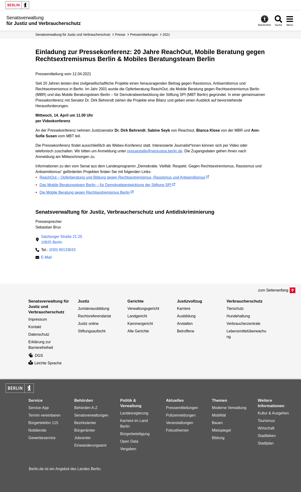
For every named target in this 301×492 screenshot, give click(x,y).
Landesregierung (134, 413)
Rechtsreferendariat (94, 316)
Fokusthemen (177, 430)
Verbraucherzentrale (243, 324)
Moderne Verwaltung (229, 408)
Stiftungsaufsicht (91, 331)
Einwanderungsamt (90, 445)
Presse (120, 34)
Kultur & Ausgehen (273, 413)
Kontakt (34, 327)
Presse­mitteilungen (144, 34)
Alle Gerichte (138, 331)
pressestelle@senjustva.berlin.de (154, 151)
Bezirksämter (85, 423)
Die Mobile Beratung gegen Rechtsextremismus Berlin (85, 192)
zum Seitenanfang (273, 290)
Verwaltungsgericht (143, 309)
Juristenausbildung (93, 309)
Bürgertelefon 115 (43, 423)
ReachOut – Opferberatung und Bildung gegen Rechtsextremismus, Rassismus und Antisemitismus (122, 177)
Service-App (38, 408)
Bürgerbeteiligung (135, 434)
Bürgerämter (84, 430)
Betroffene (185, 331)
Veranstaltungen (179, 423)
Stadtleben (267, 436)
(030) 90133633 (62, 250)
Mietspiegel (221, 430)
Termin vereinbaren (44, 415)
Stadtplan (266, 443)
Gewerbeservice (42, 438)
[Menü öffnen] (289, 20)
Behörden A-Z (85, 408)
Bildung (218, 438)
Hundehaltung (238, 316)
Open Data (129, 441)
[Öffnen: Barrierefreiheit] (264, 20)
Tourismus (266, 421)
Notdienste (37, 430)
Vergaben (128, 449)
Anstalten (185, 324)
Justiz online (88, 324)
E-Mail (46, 257)
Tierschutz (235, 309)
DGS (35, 356)
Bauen (217, 423)
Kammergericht (140, 324)
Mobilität (219, 415)
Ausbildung (186, 316)
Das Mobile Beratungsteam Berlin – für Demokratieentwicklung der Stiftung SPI (105, 185)
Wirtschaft (266, 428)
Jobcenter (82, 438)
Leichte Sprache (45, 363)
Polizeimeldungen (181, 415)
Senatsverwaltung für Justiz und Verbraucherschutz (72, 34)
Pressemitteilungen (182, 408)
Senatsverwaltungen (91, 415)
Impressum (37, 319)
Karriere (183, 309)
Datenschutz (38, 334)
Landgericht (137, 316)
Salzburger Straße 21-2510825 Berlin (61, 239)
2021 (166, 34)
